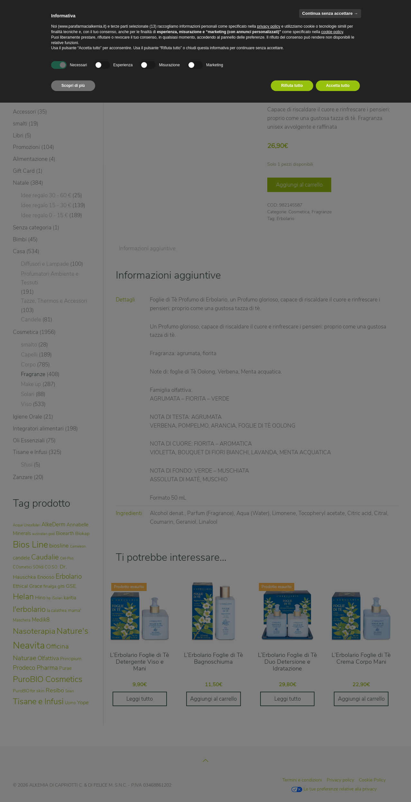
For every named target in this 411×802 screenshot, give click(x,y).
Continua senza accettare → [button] (330, 13)
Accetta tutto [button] (338, 85)
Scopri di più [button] (73, 85)
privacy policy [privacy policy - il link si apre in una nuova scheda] (268, 26)
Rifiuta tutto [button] (292, 85)
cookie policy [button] (332, 32)
